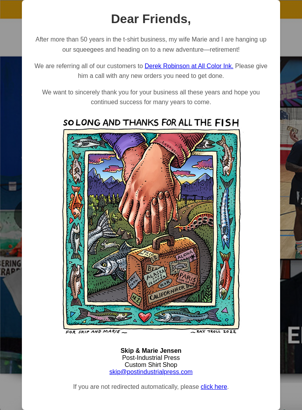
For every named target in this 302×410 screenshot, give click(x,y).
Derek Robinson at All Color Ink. (189, 66)
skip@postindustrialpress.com (151, 371)
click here (214, 386)
